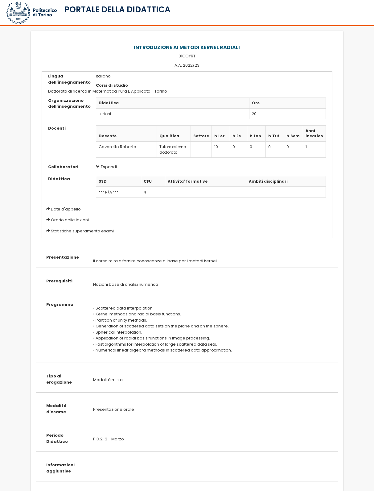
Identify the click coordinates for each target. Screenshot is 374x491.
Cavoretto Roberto (117, 147)
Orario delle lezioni (70, 220)
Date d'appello (66, 209)
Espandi (106, 167)
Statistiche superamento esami (82, 231)
